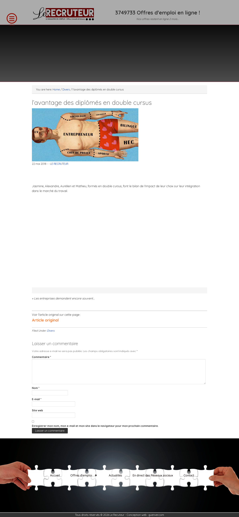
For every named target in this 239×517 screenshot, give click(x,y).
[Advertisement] (119, 51)
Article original (45, 320)
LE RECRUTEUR (65, 16)
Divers (51, 330)
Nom (36, 388)
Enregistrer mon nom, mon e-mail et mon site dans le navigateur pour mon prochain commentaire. (95, 426)
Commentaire (41, 357)
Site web (37, 410)
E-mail (36, 399)
